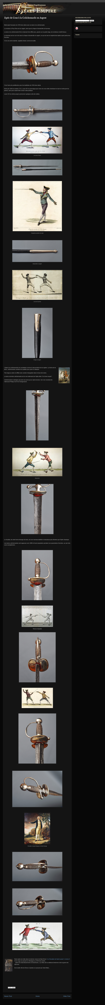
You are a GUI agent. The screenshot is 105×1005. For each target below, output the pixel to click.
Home (38, 996)
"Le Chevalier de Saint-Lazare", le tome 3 (58, 959)
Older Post (66, 996)
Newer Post (8, 996)
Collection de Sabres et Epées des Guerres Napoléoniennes (24, 5)
